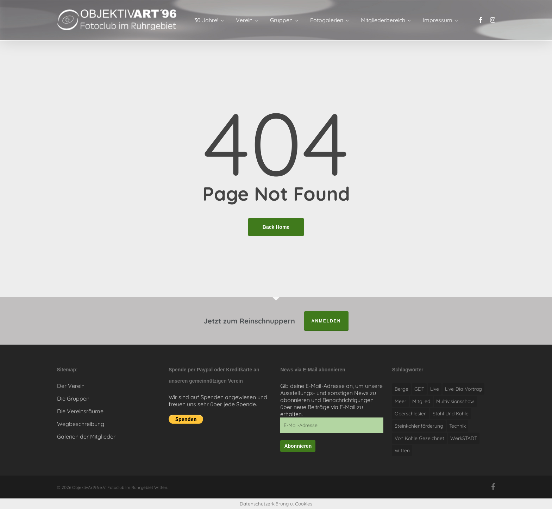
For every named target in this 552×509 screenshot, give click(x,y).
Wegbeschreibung (80, 423)
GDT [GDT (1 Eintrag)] (419, 389)
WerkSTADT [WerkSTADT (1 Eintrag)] (463, 438)
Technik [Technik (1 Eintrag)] (457, 426)
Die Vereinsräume (80, 411)
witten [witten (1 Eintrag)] (402, 450)
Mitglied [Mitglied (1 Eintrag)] (421, 401)
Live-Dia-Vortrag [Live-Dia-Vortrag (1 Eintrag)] (463, 389)
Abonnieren (298, 446)
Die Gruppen (73, 398)
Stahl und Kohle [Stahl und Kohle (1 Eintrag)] (451, 413)
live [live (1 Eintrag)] (434, 389)
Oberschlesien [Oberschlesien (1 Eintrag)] (411, 413)
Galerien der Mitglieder (86, 436)
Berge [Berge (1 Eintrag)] (401, 389)
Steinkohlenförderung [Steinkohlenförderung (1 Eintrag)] (419, 426)
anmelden (326, 321)
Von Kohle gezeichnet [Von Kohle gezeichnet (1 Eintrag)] (419, 438)
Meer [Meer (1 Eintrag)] (400, 401)
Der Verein (70, 385)
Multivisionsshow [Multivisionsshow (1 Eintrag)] (455, 401)
